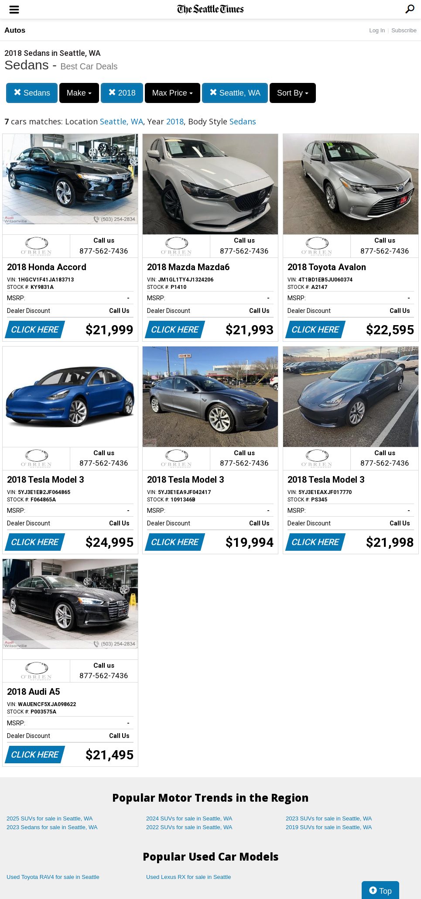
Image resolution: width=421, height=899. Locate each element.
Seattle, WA (234, 92)
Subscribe (404, 30)
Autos (14, 30)
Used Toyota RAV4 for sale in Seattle (53, 877)
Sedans (32, 92)
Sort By (292, 93)
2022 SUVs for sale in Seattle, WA (189, 827)
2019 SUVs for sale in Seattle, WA (329, 827)
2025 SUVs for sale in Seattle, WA (50, 818)
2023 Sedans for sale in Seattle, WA (52, 827)
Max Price (172, 93)
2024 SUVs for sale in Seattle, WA (189, 818)
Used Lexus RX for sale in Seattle (188, 877)
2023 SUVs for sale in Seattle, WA (329, 818)
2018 (122, 92)
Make (79, 93)
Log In (377, 30)
